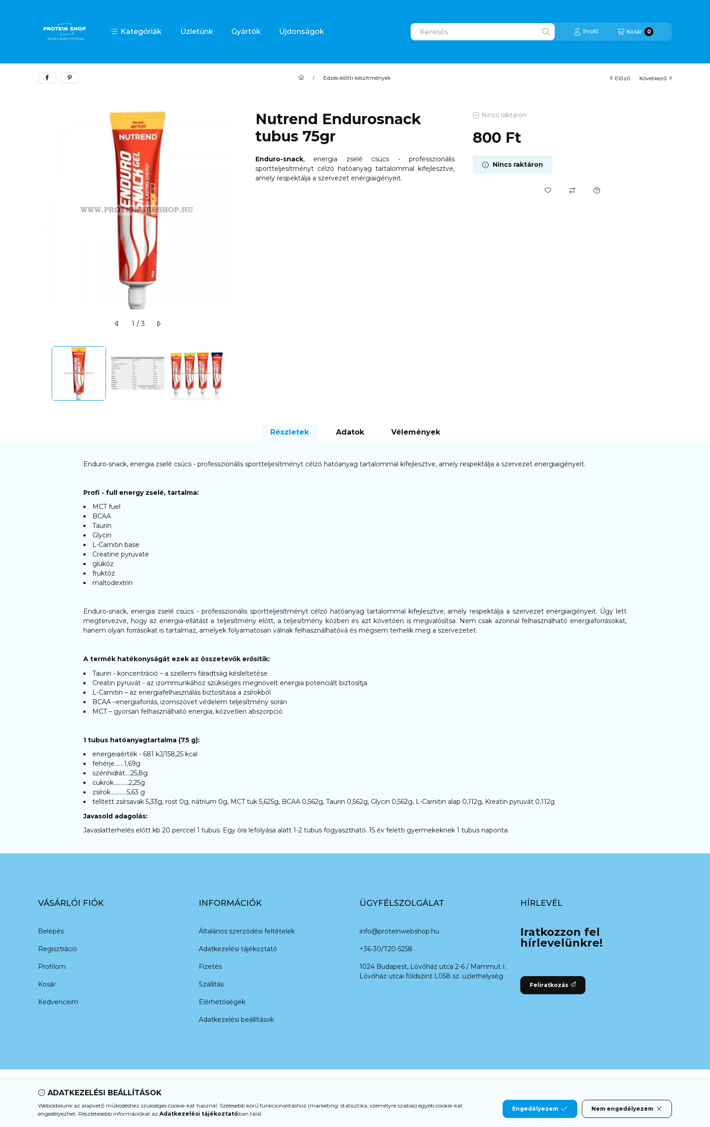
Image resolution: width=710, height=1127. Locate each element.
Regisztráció (57, 949)
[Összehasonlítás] (572, 190)
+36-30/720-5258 (386, 949)
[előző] (117, 323)
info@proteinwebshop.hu (399, 931)
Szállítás (211, 984)
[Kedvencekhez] (548, 190)
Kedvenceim (58, 1002)
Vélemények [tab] (415, 432)
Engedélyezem (539, 1108)
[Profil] (586, 32)
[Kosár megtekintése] (635, 32)
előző (620, 78)
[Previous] (42, 373)
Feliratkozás (553, 985)
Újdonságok (301, 31)
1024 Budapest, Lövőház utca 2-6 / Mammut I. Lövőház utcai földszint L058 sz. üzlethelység (433, 971)
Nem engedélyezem (626, 1108)
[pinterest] (70, 78)
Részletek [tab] (289, 432)
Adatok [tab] (350, 432)
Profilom (52, 967)
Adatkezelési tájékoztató (238, 949)
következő (655, 78)
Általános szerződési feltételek (247, 931)
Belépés (51, 931)
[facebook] (47, 78)
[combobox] (482, 32)
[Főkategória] (301, 78)
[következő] (158, 323)
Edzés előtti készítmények (357, 78)
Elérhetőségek (222, 1002)
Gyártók (246, 31)
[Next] (232, 373)
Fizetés (210, 967)
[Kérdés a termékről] (596, 190)
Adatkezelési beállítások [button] (236, 1020)
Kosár (47, 984)
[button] (136, 32)
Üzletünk (196, 31)
